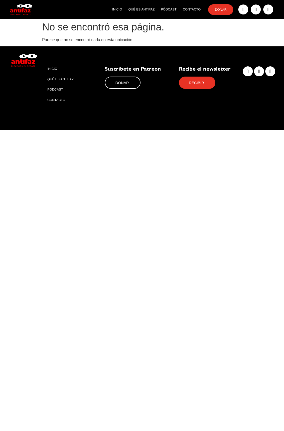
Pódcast (169, 9)
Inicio (117, 9)
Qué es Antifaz (141, 9)
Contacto (192, 9)
